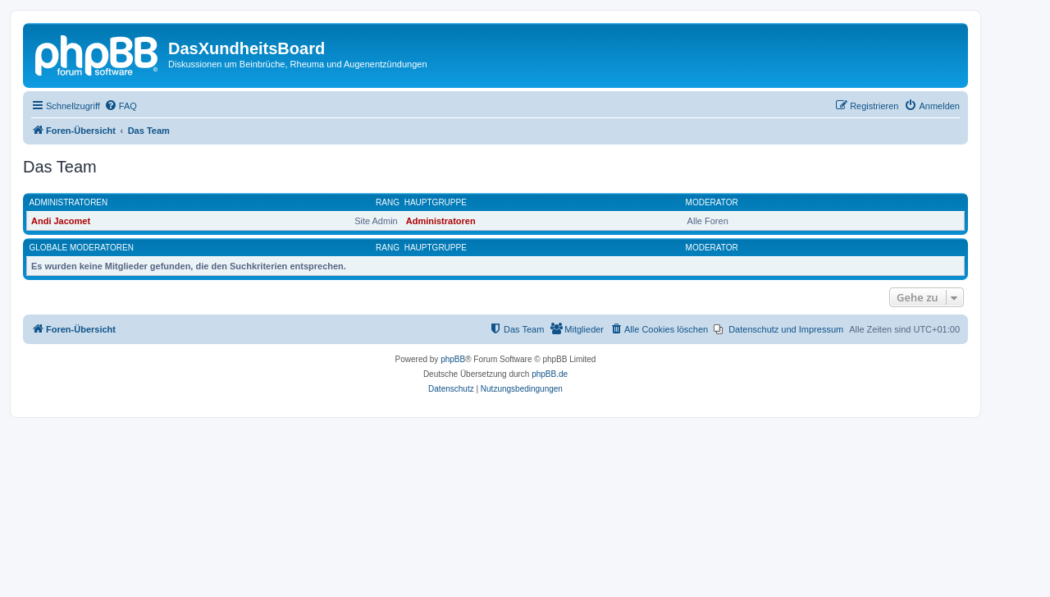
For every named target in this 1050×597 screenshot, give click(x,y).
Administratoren (69, 202)
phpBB (453, 359)
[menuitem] (120, 106)
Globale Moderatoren (82, 247)
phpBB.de (550, 374)
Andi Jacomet (60, 221)
